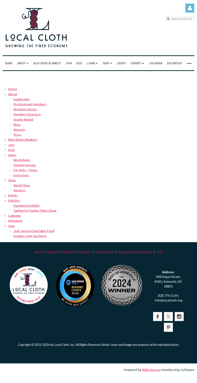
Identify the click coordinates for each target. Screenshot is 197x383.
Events (13, 195)
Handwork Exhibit (26, 205)
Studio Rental (23, 119)
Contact (52, 251)
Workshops (21, 160)
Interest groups (24, 165)
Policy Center (104, 251)
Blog (16, 124)
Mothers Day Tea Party (29, 236)
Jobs (159, 251)
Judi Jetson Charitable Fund (33, 231)
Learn (12, 155)
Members (84, 251)
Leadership (21, 99)
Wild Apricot (151, 370)
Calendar (14, 215)
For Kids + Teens (25, 170)
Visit (11, 150)
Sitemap (68, 251)
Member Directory (27, 114)
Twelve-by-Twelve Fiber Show (34, 210)
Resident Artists (25, 109)
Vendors (19, 190)
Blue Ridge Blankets (22, 139)
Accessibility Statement (135, 251)
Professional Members (30, 104)
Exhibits (14, 200)
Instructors (21, 175)
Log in (189, 8)
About (12, 94)
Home (12, 89)
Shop (12, 180)
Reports (19, 129)
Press (17, 134)
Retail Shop (21, 185)
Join (11, 145)
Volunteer (15, 220)
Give (11, 226)
